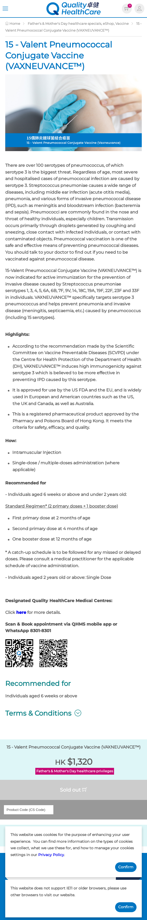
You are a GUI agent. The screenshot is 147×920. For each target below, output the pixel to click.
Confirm (125, 867)
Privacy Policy (51, 854)
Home (12, 23)
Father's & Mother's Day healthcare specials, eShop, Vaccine (78, 23)
